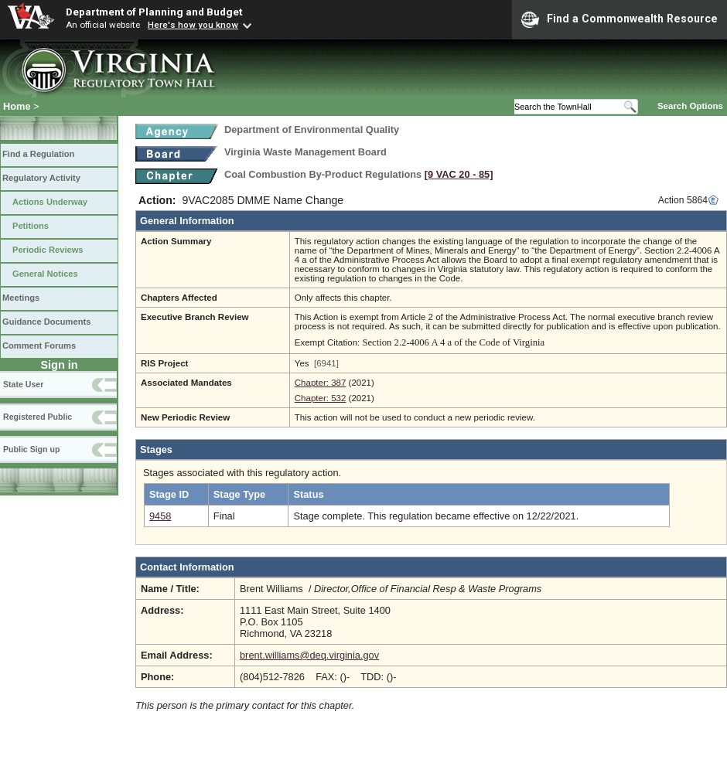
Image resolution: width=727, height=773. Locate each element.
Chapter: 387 (320, 382)
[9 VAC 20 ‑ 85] (459, 174)
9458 (160, 516)
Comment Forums (39, 345)
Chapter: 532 (320, 398)
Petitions (30, 225)
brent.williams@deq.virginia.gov (309, 655)
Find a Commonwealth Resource (619, 19)
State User (23, 384)
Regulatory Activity (41, 177)
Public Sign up (31, 449)
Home (17, 106)
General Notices (45, 273)
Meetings (20, 297)
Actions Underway (49, 201)
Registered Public (37, 416)
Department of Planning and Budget (154, 11)
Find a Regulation (38, 153)
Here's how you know (193, 24)
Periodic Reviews (48, 249)
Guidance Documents (46, 321)
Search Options (690, 106)
